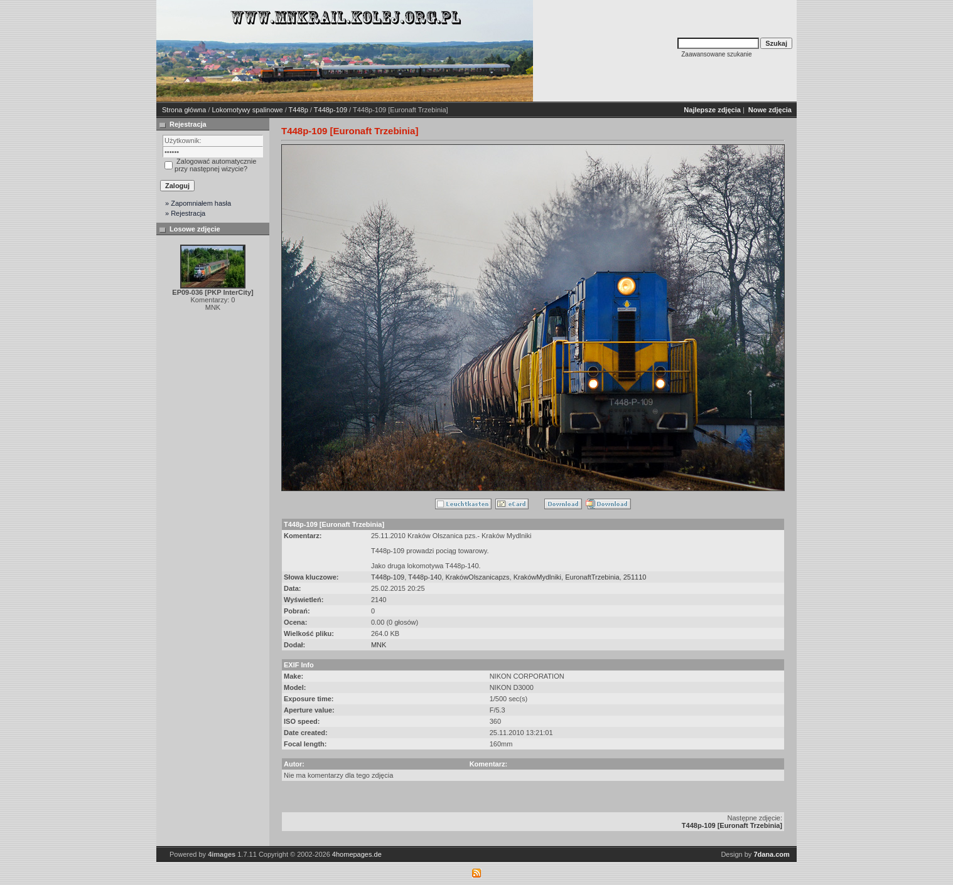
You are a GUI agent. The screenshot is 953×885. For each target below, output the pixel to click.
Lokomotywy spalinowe (247, 110)
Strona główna (184, 110)
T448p (298, 110)
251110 (635, 577)
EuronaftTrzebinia (592, 577)
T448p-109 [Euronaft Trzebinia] (732, 825)
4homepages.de (357, 854)
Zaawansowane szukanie (716, 54)
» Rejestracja (185, 213)
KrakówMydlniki (537, 577)
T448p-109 (330, 110)
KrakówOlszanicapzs (477, 577)
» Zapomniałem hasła (198, 203)
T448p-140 (424, 577)
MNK (378, 645)
